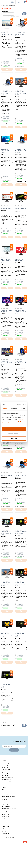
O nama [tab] (23, 408)
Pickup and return (6, 823)
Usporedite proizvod (20, 66)
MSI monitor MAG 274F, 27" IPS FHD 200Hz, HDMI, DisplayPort (21, 532)
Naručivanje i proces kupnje (8, 792)
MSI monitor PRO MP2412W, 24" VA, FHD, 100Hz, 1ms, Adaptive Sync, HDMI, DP (7, 583)
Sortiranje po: (4, 11)
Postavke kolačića (14, 433)
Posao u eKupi (5, 767)
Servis (3, 821)
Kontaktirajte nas (5, 833)
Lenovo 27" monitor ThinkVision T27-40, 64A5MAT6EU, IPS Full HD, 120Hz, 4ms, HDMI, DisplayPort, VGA (6, 207)
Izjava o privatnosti (6, 831)
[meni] (12, 2)
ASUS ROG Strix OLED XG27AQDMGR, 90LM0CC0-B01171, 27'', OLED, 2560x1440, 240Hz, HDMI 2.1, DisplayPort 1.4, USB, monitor (7, 310)
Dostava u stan (5, 804)
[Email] (14, 746)
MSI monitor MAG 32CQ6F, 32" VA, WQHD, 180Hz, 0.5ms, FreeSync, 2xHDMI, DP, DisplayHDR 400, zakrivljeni (21, 207)
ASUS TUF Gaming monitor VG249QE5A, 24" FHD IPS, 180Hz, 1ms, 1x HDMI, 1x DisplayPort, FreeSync (6, 634)
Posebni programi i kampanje (8, 781)
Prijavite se (14, 750)
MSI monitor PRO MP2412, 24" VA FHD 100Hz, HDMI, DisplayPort (6, 260)
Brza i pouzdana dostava (7, 802)
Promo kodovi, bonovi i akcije (8, 796)
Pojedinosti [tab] (14, 408)
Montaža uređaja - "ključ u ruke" (9, 808)
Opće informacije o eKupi (7, 763)
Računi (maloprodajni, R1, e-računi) (9, 794)
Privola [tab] (5, 408)
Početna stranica (4, 5)
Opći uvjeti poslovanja (7, 828)
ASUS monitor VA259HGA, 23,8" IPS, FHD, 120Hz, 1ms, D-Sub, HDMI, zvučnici (6, 150)
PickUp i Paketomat (6, 806)
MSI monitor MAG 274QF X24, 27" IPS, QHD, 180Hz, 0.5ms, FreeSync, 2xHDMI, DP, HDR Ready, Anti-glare (6, 685)
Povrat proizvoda (5, 816)
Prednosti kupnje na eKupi (8, 765)
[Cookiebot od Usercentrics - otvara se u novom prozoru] (18, 404)
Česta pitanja (5, 775)
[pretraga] (19, 2)
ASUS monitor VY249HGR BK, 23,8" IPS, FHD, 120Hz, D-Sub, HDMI (7, 361)
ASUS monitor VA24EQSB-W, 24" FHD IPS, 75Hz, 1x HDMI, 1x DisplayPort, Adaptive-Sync (6, 33)
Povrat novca (5, 818)
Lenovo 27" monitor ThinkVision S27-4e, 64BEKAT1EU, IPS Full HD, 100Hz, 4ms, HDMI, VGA (6, 532)
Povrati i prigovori (6, 814)
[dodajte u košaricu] (7, 69)
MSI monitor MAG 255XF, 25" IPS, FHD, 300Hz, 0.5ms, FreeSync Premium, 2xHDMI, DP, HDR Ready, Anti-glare (21, 583)
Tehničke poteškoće (6, 779)
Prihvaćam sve (14, 429)
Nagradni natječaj (6, 769)
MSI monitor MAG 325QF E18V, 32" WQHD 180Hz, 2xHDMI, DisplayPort (21, 634)
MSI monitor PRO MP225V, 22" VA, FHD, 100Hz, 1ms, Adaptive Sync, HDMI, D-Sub (20, 92)
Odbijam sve (14, 438)
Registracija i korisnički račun (8, 777)
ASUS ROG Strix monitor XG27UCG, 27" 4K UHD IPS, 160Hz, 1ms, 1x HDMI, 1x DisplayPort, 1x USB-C (20, 260)
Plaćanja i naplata (6, 789)
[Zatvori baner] (25, 404)
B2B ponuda (4, 784)
